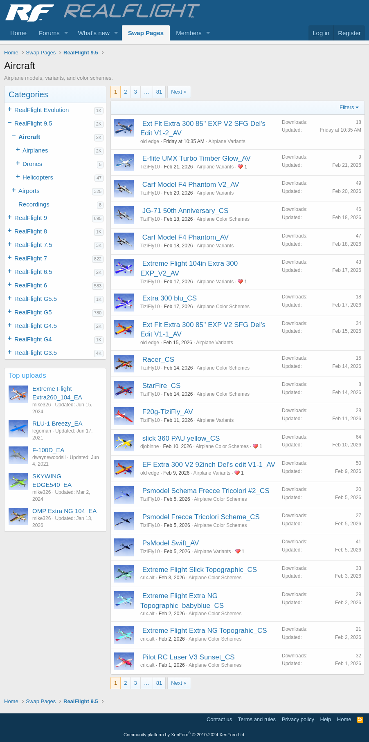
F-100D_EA (48, 449)
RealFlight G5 (33, 312)
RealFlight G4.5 (35, 325)
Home (18, 32)
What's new (94, 32)
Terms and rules (257, 719)
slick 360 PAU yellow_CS (181, 438)
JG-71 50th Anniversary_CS (185, 211)
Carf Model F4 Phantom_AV (185, 237)
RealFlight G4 (33, 339)
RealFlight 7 (30, 258)
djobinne (149, 446)
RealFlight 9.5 (33, 123)
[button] (66, 32)
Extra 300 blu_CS (169, 298)
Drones (32, 163)
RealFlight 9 (30, 217)
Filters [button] (347, 107)
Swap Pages (146, 32)
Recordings (34, 204)
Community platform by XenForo (184, 734)
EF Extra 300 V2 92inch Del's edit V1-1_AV (208, 465)
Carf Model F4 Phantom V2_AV (190, 184)
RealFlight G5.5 (35, 298)
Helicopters (37, 177)
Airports (29, 190)
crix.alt (147, 578)
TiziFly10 (150, 167)
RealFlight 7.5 (33, 244)
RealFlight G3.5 (35, 352)
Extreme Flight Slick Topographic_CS (199, 570)
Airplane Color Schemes (223, 219)
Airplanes (35, 150)
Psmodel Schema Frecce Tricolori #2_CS (206, 491)
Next (176, 92)
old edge (149, 141)
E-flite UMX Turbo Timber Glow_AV (196, 158)
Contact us (219, 719)
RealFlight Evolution (41, 109)
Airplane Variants (226, 141)
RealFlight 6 (30, 285)
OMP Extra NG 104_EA (64, 510)
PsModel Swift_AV (170, 543)
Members (189, 32)
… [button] (146, 92)
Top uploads (27, 375)
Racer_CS (158, 359)
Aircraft (29, 136)
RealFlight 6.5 (33, 271)
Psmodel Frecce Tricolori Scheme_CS (201, 517)
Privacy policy (298, 719)
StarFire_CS (161, 386)
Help (325, 719)
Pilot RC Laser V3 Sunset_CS (188, 657)
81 (159, 92)
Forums (49, 32)
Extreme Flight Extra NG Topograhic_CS (204, 630)
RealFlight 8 (30, 231)
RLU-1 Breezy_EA (57, 423)
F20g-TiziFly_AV (167, 412)
